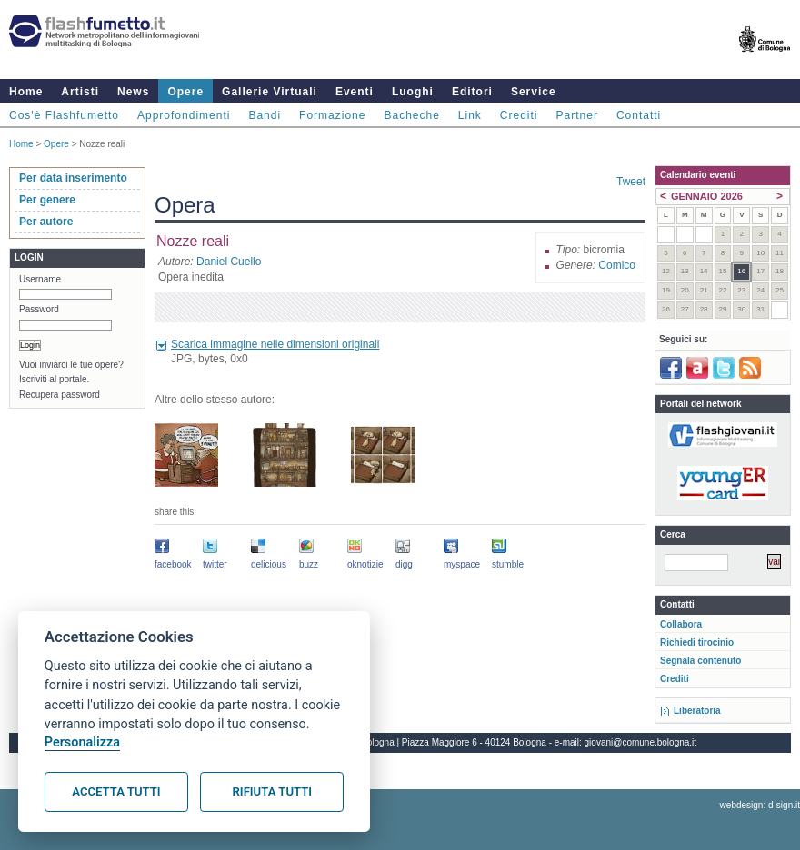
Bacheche (411, 115)
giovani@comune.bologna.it (641, 742)
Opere (185, 91)
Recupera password (59, 395)
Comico (616, 265)
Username (40, 279)
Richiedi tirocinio (697, 642)
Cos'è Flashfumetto (64, 115)
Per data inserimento (73, 178)
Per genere (47, 199)
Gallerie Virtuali (269, 91)
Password (39, 309)
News (133, 91)
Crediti (519, 115)
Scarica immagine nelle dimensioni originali (275, 344)
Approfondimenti (183, 115)
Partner (577, 115)
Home (26, 91)
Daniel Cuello (228, 261)
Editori (472, 91)
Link (470, 115)
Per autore (46, 221)
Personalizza (82, 742)
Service (533, 91)
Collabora (681, 624)
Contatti (638, 115)
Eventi (354, 91)
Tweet (630, 181)
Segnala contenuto (700, 661)
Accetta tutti (116, 791)
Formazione (332, 115)
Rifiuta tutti (272, 791)
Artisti (80, 91)
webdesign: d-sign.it (760, 805)
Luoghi (413, 91)
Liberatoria (697, 711)
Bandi (264, 115)
